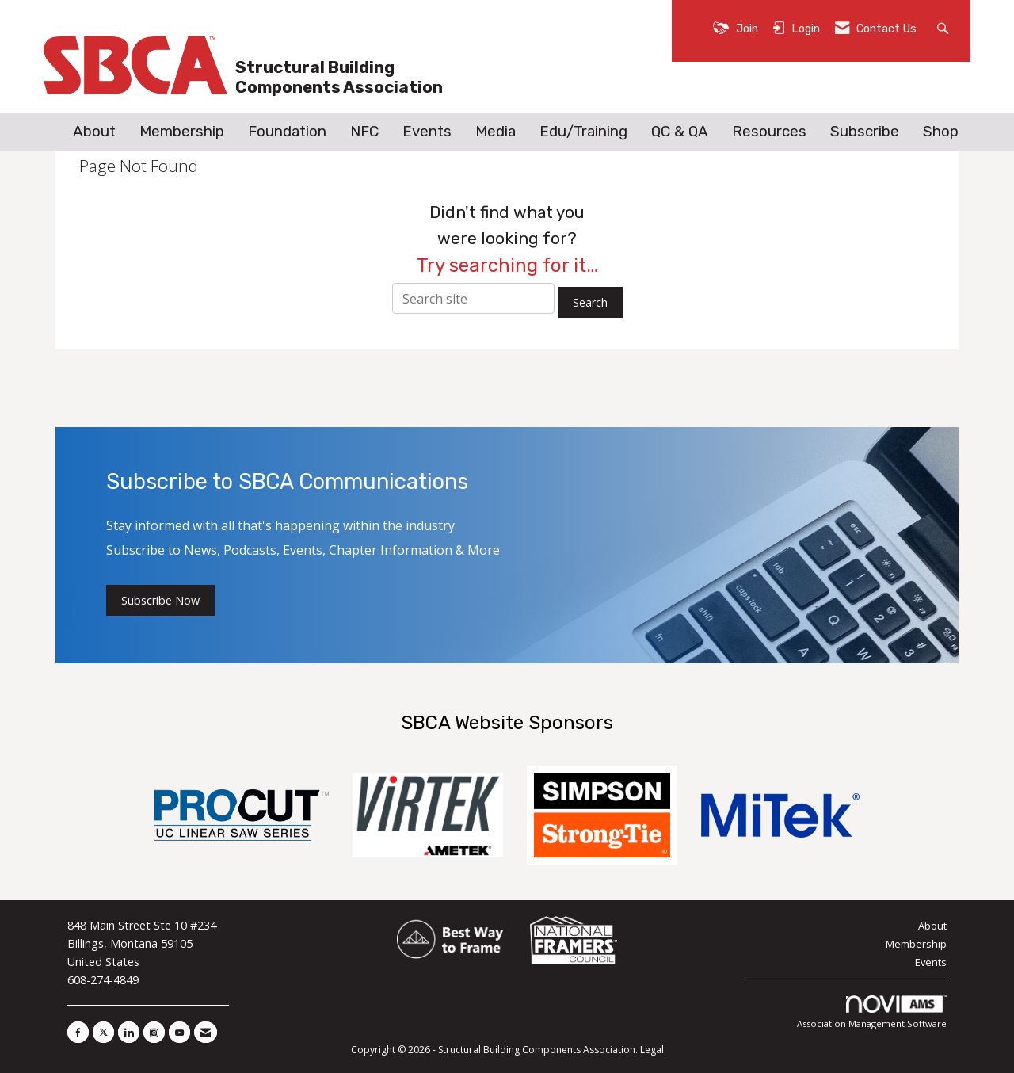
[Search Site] (945, 27)
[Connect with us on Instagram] (154, 1032)
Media (495, 131)
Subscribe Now (160, 600)
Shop (941, 131)
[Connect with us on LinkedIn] (128, 1032)
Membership (181, 131)
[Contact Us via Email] (205, 1032)
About (94, 131)
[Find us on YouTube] (179, 1032)
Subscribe (864, 131)
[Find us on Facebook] (78, 1032)
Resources (769, 131)
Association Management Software (872, 1012)
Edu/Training (583, 131)
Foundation (287, 131)
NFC (364, 131)
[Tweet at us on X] (103, 1032)
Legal (652, 1049)
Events (427, 131)
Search (590, 302)
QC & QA (679, 131)
